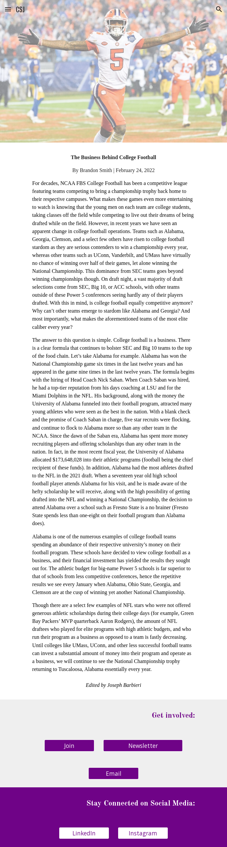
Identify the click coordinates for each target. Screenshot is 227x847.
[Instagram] (142, 833)
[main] (113, 421)
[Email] (113, 773)
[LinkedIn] (84, 833)
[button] (8, 9)
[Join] (69, 745)
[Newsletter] (143, 745)
